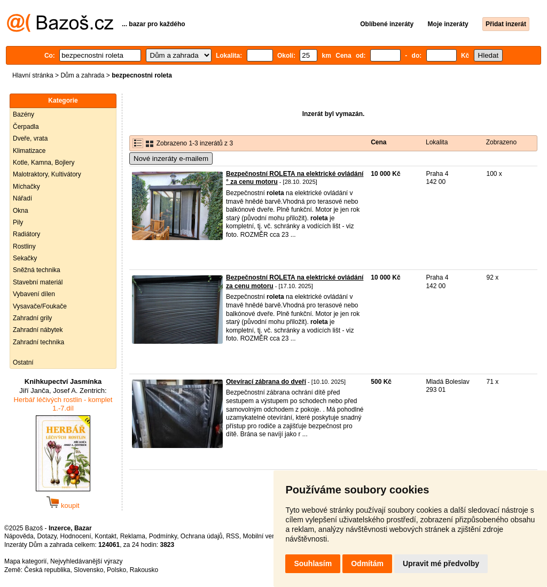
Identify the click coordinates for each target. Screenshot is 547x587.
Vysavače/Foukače (40, 306)
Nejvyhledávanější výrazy (86, 561)
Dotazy (46, 536)
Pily (18, 222)
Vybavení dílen (34, 294)
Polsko (116, 570)
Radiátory (26, 234)
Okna (20, 210)
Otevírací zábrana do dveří (266, 381)
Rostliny (24, 246)
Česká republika (47, 570)
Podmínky (163, 536)
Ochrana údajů (202, 536)
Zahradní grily (32, 318)
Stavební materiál (37, 282)
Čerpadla (26, 126)
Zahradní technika (38, 342)
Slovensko (88, 570)
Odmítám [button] (367, 563)
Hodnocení (75, 536)
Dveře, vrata (30, 138)
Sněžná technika (36, 270)
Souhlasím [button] (313, 563)
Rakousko (144, 570)
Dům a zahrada (82, 75)
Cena (378, 142)
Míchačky (26, 186)
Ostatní (23, 362)
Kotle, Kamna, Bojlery (43, 162)
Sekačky (25, 258)
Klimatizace (29, 151)
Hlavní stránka (32, 75)
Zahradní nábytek (37, 330)
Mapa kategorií (25, 561)
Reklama (132, 536)
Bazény (23, 114)
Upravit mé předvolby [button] (441, 563)
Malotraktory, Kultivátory (47, 174)
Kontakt (105, 536)
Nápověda (19, 536)
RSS (232, 536)
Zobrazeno (501, 142)
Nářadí (22, 198)
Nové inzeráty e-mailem (171, 159)
